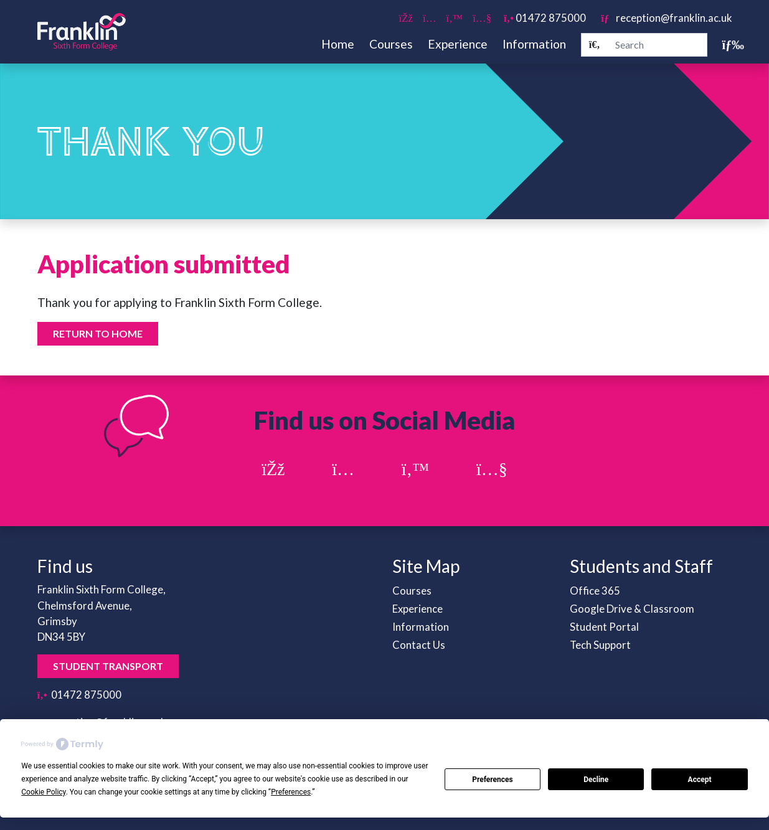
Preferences (492, 779)
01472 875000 (545, 17)
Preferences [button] (291, 792)
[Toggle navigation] (727, 44)
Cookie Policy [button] (43, 792)
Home (337, 44)
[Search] (594, 45)
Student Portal (604, 626)
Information (534, 44)
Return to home (98, 333)
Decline (595, 779)
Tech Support (600, 644)
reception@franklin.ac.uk (666, 17)
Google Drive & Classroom (632, 608)
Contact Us (418, 644)
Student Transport (108, 666)
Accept (700, 779)
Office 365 (595, 590)
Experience (458, 44)
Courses (391, 44)
